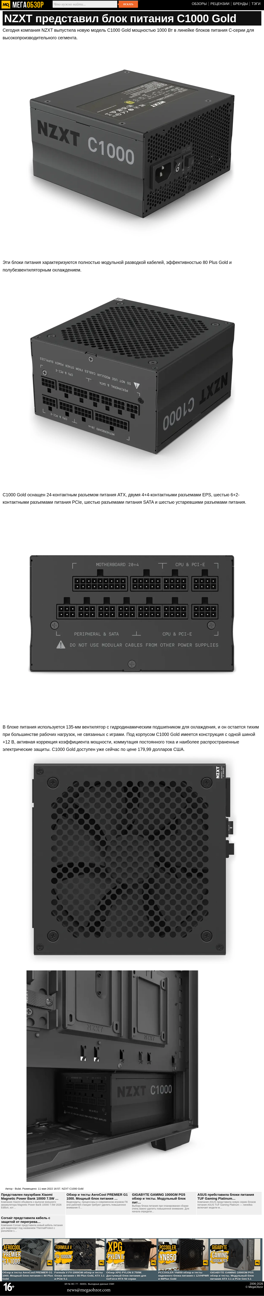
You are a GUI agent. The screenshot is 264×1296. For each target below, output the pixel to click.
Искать (128, 4)
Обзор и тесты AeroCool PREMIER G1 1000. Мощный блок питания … (97, 1196)
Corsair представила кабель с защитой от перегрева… (25, 1220)
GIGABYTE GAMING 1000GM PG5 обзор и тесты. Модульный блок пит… (159, 1198)
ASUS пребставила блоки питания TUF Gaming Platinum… (225, 1196)
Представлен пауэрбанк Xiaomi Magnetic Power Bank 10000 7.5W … (30, 1196)
